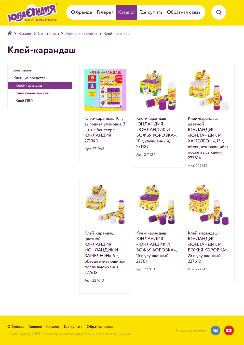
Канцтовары (48, 33)
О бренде (81, 12)
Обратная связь (184, 12)
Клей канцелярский (32, 93)
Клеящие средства (81, 33)
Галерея (105, 12)
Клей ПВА (24, 100)
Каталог (126, 12)
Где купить (151, 12)
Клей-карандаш (28, 85)
